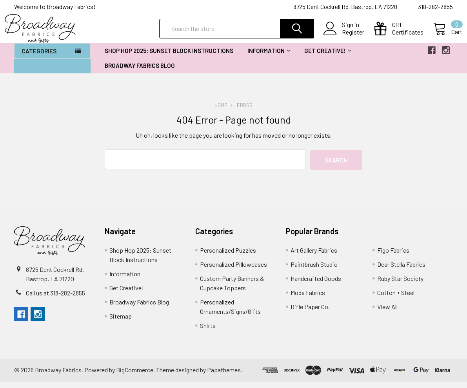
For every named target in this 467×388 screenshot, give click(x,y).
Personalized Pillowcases (233, 270)
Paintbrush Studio (314, 270)
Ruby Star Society (400, 284)
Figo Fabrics (393, 256)
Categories (39, 58)
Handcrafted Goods (316, 284)
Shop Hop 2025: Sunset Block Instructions (169, 57)
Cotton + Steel (395, 298)
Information (268, 57)
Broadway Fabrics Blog (140, 72)
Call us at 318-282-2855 (55, 299)
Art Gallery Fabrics (314, 256)
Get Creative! (327, 57)
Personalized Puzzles (228, 256)
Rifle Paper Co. (310, 313)
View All (387, 313)
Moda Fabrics (308, 298)
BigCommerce (134, 376)
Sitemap (120, 322)
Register (344, 36)
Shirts (208, 331)
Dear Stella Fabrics (401, 270)
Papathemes (224, 376)
